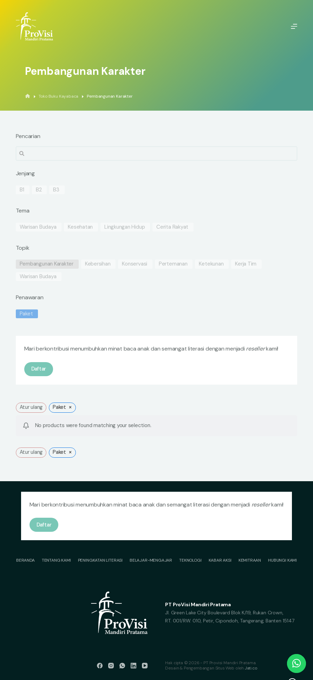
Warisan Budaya (38, 227)
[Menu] (294, 26)
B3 (56, 190)
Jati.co (251, 668)
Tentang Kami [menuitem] (56, 560)
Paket (26, 313)
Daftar (38, 368)
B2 (39, 190)
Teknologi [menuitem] (190, 560)
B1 (22, 190)
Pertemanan (173, 264)
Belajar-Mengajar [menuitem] (151, 560)
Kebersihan (98, 264)
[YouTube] (145, 665)
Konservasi (134, 264)
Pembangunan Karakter (47, 264)
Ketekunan (211, 264)
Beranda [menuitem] (25, 560)
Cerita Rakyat (172, 227)
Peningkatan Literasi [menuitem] (100, 560)
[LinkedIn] (133, 665)
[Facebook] (100, 665)
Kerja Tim (245, 264)
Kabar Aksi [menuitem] (220, 560)
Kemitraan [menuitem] (250, 560)
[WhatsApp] (122, 665)
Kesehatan (80, 227)
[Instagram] (111, 665)
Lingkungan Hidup (124, 227)
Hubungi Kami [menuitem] (282, 560)
